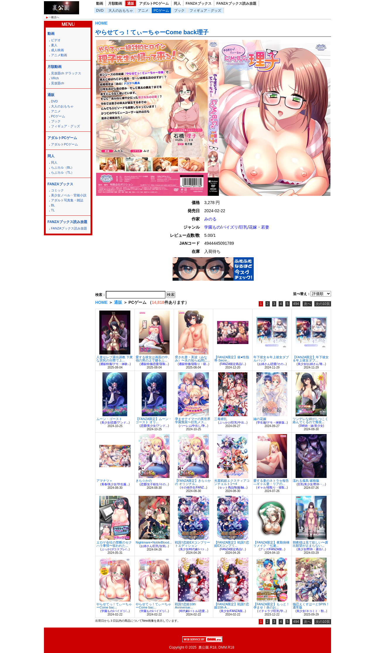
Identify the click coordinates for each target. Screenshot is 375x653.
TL (53, 210)
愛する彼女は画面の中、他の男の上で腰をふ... (153, 358)
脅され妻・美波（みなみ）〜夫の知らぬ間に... (192, 358)
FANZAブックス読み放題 (236, 3)
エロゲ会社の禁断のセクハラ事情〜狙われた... (114, 544)
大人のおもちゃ (120, 10)
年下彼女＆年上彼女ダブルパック (271, 358)
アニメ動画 (59, 55)
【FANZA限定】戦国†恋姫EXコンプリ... (231, 544)
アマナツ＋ (104, 480)
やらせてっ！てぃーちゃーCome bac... (114, 605)
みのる (210, 219)
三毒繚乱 (220, 419)
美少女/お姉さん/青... (311, 364)
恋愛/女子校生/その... (154, 484)
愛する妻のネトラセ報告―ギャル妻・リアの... (271, 482)
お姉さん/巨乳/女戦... (154, 546)
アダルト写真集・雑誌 (67, 200)
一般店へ (54, 17)
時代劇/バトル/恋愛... (193, 611)
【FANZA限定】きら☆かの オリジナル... (193, 482)
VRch (55, 78)
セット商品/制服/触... (233, 487)
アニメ (143, 10)
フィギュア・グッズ (205, 10)
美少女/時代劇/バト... (193, 549)
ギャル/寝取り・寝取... (272, 487)
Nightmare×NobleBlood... (154, 542)
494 (296, 304)
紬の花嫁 (259, 419)
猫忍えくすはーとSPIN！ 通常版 (311, 605)
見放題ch (57, 83)
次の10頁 (323, 304)
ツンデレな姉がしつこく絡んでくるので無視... (310, 420)
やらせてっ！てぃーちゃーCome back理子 (152, 32)
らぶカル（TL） (62, 172)
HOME (101, 23)
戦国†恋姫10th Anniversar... (185, 605)
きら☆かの (144, 480)
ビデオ (56, 40)
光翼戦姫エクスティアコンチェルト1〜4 (232, 482)
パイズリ (230, 227)
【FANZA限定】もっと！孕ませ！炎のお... (271, 605)
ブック (179, 10)
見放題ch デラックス (66, 73)
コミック (57, 190)
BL (53, 205)
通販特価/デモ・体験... (115, 364)
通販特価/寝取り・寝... (193, 364)
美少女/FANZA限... (233, 611)
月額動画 (115, 3)
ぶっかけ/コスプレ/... (115, 549)
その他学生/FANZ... (193, 487)
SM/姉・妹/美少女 (311, 425)
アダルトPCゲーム (154, 3)
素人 (54, 45)
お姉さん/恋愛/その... (272, 364)
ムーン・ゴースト (109, 419)
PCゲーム (161, 10)
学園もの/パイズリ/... (115, 611)
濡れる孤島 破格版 (306, 480)
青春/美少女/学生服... (115, 484)
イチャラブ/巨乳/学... (272, 611)
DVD (99, 10)
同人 (177, 3)
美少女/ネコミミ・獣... (311, 611)
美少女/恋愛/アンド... (115, 422)
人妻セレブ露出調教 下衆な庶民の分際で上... (114, 358)
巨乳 (243, 227)
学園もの (212, 227)
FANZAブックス (199, 3)
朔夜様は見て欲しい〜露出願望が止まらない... (310, 544)
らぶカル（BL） (62, 167)
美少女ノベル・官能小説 (68, 195)
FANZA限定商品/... (233, 364)
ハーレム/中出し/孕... (193, 425)
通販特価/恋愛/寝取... (154, 364)
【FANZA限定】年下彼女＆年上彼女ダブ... (311, 358)
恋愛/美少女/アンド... (154, 425)
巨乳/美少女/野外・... (311, 484)
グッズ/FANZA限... (272, 549)
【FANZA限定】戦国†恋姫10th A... (231, 605)
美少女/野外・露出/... (311, 549)
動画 (99, 3)
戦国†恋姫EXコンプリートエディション (192, 544)
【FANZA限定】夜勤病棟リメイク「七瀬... (271, 544)
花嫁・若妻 (259, 227)
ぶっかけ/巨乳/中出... (233, 422)
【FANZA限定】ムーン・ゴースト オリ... (154, 420)
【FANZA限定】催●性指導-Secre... (231, 358)
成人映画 (57, 50)
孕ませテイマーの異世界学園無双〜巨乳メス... (192, 420)
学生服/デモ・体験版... (272, 422)
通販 (130, 3)
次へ (307, 304)
